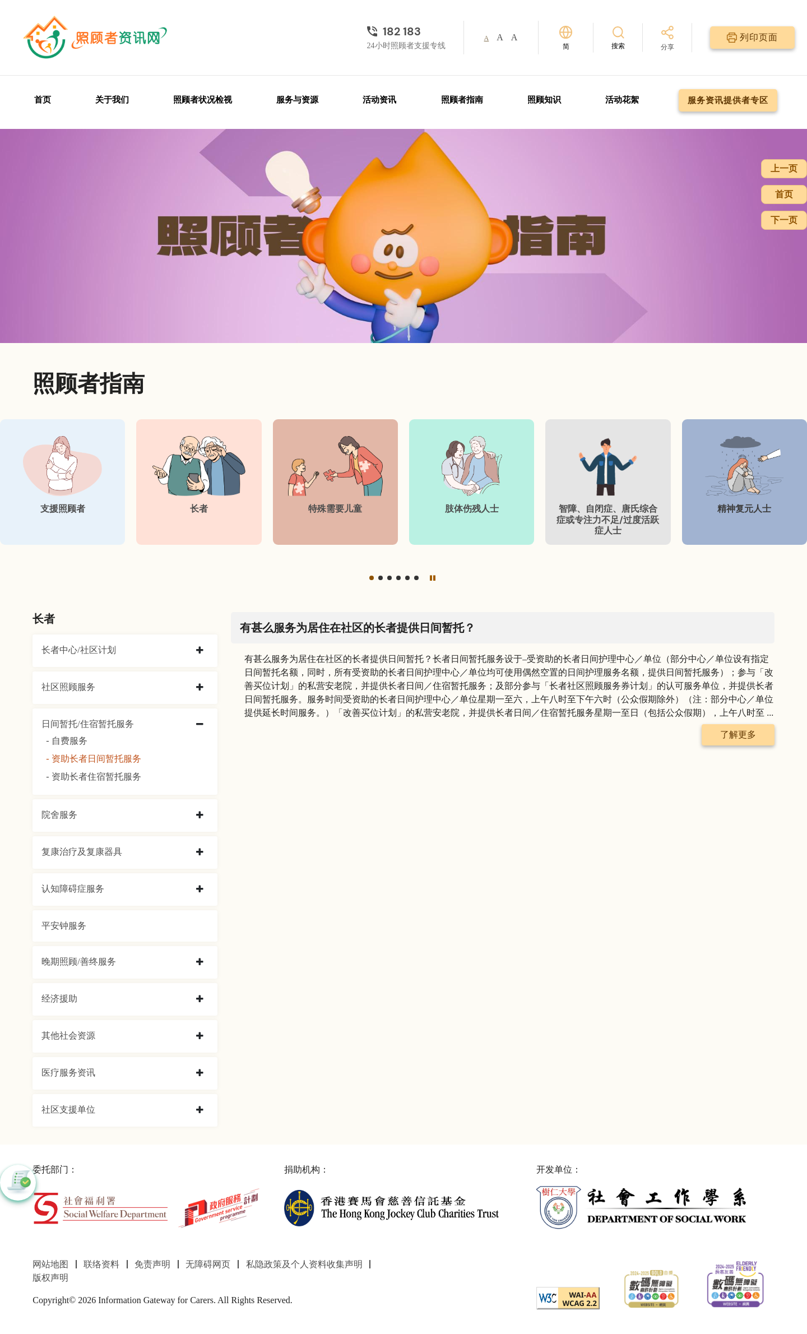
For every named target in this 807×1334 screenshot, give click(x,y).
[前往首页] (96, 37)
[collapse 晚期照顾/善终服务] (199, 962)
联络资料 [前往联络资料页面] (101, 1264)
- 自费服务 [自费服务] (66, 740)
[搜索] (618, 37)
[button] (371, 578)
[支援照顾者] (62, 481)
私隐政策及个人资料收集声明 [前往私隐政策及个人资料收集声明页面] (304, 1264)
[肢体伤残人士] (471, 481)
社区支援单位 (68, 1109)
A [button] (486, 38)
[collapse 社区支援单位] (199, 1110)
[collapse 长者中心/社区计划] (199, 650)
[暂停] (433, 578)
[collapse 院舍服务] (199, 815)
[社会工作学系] (643, 1207)
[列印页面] (752, 37)
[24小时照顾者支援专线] (406, 31)
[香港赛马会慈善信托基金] (391, 1207)
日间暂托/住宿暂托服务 (87, 724)
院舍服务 (59, 814)
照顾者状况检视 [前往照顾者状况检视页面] (202, 99)
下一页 (784, 220)
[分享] (667, 39)
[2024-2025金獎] (651, 1288)
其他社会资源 (68, 1035)
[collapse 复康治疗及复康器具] (199, 852)
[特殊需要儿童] (335, 481)
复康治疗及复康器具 (81, 851)
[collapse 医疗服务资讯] (199, 1073)
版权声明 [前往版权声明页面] (50, 1277)
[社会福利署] (100, 1207)
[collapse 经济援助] (199, 999)
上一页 (784, 168)
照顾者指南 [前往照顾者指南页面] (462, 99)
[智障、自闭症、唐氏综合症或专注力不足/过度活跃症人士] (607, 481)
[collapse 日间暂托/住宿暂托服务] (199, 724)
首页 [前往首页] (42, 99)
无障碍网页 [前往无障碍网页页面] (207, 1264)
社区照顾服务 (68, 687)
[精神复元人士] (744, 481)
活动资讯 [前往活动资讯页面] (379, 99)
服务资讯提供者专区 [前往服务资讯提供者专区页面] (728, 100)
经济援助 (59, 998)
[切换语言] (566, 38)
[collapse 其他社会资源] (199, 1036)
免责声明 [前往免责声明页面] (152, 1264)
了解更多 (738, 734)
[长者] (198, 481)
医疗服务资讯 (68, 1072)
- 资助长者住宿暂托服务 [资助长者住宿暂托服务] (93, 776)
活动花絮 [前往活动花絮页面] (622, 99)
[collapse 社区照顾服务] (199, 687)
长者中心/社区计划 (78, 650)
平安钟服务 (63, 925)
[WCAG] (568, 1297)
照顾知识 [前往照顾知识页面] (544, 99)
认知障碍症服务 (72, 888)
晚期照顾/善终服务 (78, 961)
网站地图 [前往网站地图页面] (50, 1264)
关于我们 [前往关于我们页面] (112, 99)
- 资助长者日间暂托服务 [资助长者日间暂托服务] (93, 758)
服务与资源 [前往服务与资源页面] (297, 99)
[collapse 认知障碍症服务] (199, 889)
